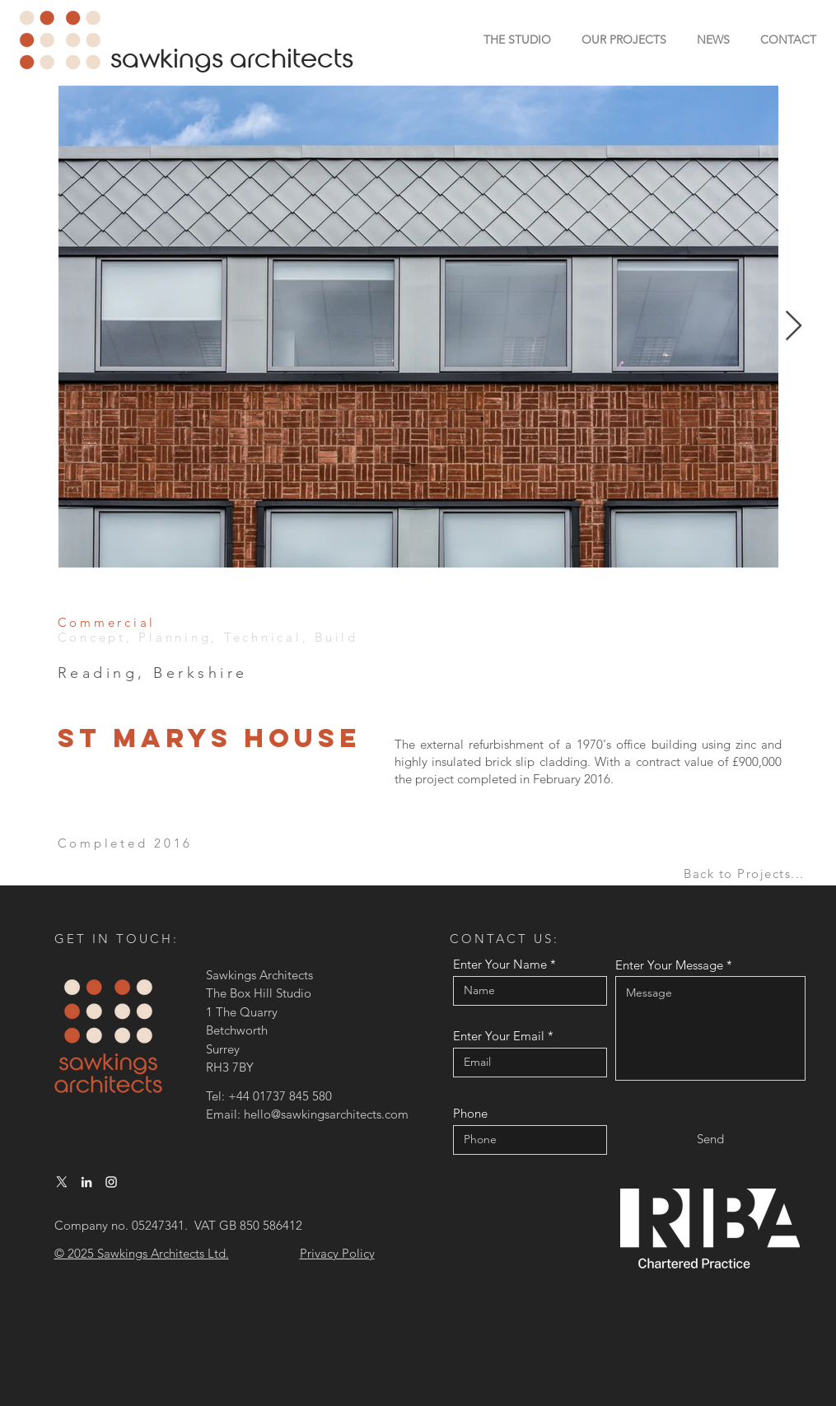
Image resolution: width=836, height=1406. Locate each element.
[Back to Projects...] (746, 873)
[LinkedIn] (86, 1182)
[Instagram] (111, 1182)
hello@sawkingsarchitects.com (326, 1114)
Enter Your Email (498, 1036)
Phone (470, 1113)
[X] (61, 1182)
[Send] (710, 1139)
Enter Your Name (500, 964)
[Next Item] (793, 327)
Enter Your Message (669, 965)
